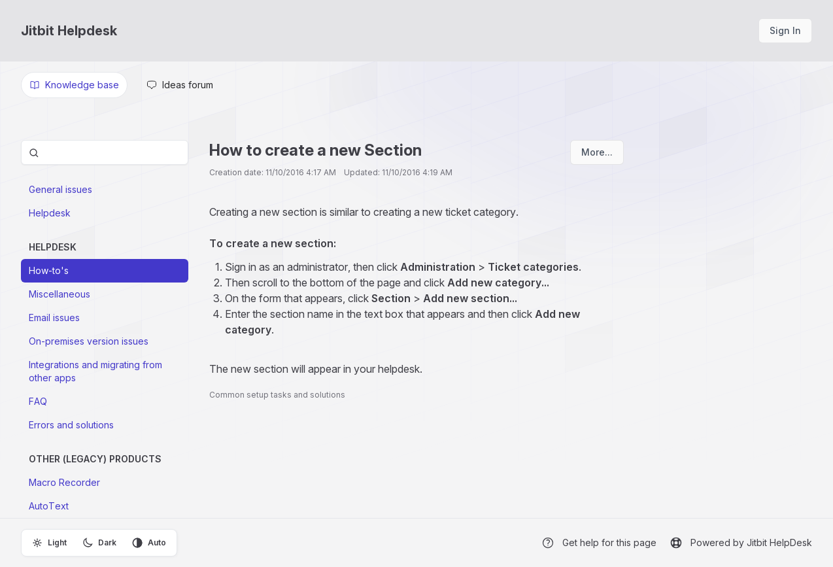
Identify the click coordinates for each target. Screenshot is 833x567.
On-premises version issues (88, 341)
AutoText (49, 505)
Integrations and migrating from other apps (95, 371)
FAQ (38, 401)
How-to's (49, 270)
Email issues (54, 317)
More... (597, 152)
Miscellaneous (59, 294)
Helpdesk (50, 212)
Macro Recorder (64, 482)
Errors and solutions (71, 424)
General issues (60, 189)
